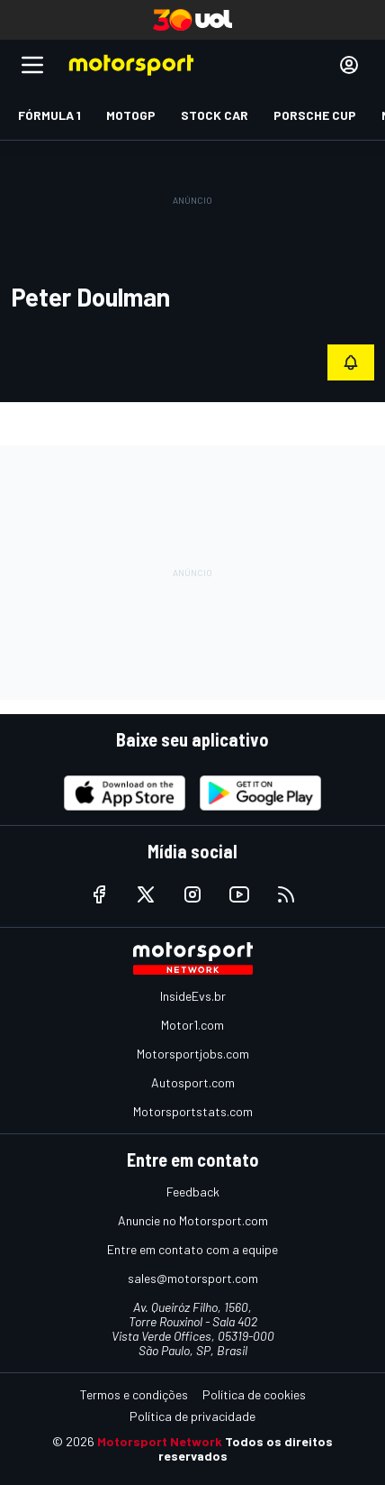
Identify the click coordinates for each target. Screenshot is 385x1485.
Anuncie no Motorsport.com (193, 1220)
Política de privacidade (192, 1416)
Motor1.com (192, 1024)
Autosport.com (193, 1082)
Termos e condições (134, 1394)
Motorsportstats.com (193, 1111)
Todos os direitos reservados (246, 1448)
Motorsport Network (159, 1441)
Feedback (192, 1191)
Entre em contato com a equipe (192, 1249)
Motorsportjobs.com (193, 1053)
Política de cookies (254, 1394)
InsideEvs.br (193, 996)
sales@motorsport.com (193, 1278)
